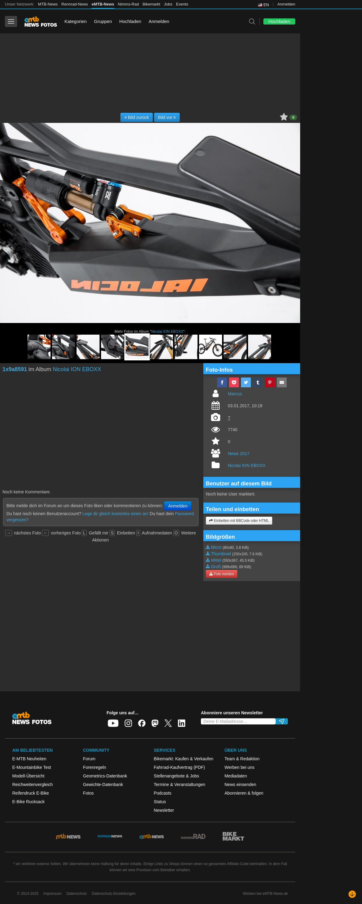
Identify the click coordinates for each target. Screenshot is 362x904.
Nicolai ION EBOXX (167, 331)
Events (182, 4)
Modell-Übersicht (28, 775)
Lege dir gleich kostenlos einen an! (115, 513)
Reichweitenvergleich (32, 784)
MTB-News (48, 4)
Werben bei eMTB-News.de (265, 893)
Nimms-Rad (128, 4)
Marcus (235, 393)
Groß (216, 566)
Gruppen (103, 21)
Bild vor (167, 117)
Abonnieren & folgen (243, 793)
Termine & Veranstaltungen (179, 784)
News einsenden (240, 784)
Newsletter (164, 810)
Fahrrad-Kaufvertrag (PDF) (179, 767)
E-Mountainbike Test (31, 767)
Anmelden (286, 4)
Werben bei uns (239, 767)
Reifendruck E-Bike (30, 793)
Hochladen (130, 21)
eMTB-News (103, 4)
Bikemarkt (151, 4)
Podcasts (163, 793)
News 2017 (238, 453)
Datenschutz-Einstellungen (114, 893)
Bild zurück (136, 117)
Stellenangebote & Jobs (176, 775)
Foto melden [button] (221, 574)
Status (160, 801)
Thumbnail (221, 553)
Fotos (88, 793)
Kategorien (75, 21)
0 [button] (293, 117)
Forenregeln (94, 767)
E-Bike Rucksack (28, 801)
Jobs (168, 4)
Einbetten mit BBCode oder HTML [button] (239, 520)
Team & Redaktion (241, 758)
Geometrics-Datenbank (105, 775)
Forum (89, 758)
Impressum (52, 893)
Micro (216, 547)
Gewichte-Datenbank (103, 784)
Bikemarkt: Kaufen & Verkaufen (183, 758)
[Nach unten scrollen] (352, 894)
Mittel (216, 560)
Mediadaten (235, 775)
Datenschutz (76, 893)
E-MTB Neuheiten (29, 758)
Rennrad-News (74, 4)
